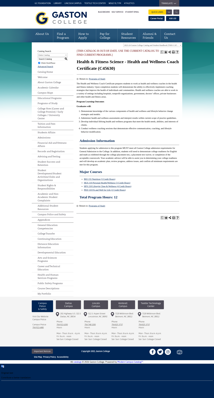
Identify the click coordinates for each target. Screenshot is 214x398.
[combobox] (152, 45)
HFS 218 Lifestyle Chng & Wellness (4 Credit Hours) (107, 186)
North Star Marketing (179, 352)
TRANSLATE (168, 3)
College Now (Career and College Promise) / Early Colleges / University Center (51, 113)
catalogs (77, 362)
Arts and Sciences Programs (47, 259)
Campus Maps (45, 92)
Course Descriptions (48, 288)
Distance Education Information (48, 246)
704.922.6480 (38, 327)
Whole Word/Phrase (48, 63)
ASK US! (172, 18)
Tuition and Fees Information (46, 125)
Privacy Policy (49, 357)
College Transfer (46, 233)
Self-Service (117, 12)
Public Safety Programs (50, 283)
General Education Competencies (48, 227)
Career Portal (156, 18)
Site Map (38, 357)
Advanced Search (45, 66)
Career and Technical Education (49, 268)
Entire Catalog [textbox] (44, 55)
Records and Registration (51, 151)
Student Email (132, 12)
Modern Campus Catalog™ (130, 362)
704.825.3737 (117, 324)
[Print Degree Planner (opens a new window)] (162, 52)
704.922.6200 (62, 324)
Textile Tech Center (95, 3)
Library (58, 3)
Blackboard (104, 12)
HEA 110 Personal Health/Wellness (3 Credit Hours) (107, 183)
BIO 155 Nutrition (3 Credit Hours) (99, 179)
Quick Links (161, 12)
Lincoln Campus (73, 3)
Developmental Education (52, 252)
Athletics (129, 3)
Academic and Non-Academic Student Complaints (48, 197)
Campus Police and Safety (52, 214)
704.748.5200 (90, 324)
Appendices (44, 219)
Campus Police (39, 319)
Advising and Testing (49, 156)
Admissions (44, 137)
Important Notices (42, 351)
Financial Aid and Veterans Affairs (52, 144)
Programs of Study (48, 103)
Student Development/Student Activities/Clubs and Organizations (49, 175)
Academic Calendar (48, 87)
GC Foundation (43, 3)
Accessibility (62, 357)
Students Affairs (46, 132)
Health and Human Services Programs (48, 276)
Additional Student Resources (48, 207)
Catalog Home (45, 72)
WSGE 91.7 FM (115, 3)
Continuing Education (49, 238)
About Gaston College (49, 82)
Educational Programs (50, 98)
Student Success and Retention (49, 163)
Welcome (42, 77)
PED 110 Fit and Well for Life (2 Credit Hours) (105, 190)
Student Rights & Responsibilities (47, 187)
